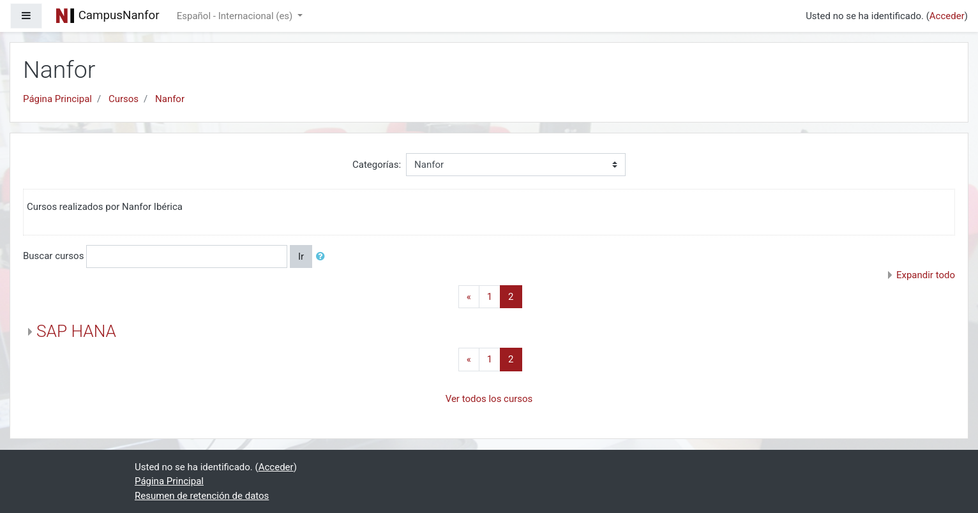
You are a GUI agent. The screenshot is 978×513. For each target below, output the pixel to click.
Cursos (124, 99)
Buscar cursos (53, 256)
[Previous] (468, 297)
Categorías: (376, 164)
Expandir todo (925, 275)
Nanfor (169, 99)
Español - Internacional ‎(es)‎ (236, 16)
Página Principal (57, 99)
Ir (301, 256)
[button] (323, 257)
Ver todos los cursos (489, 399)
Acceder (947, 16)
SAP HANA (76, 331)
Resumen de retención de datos (202, 496)
